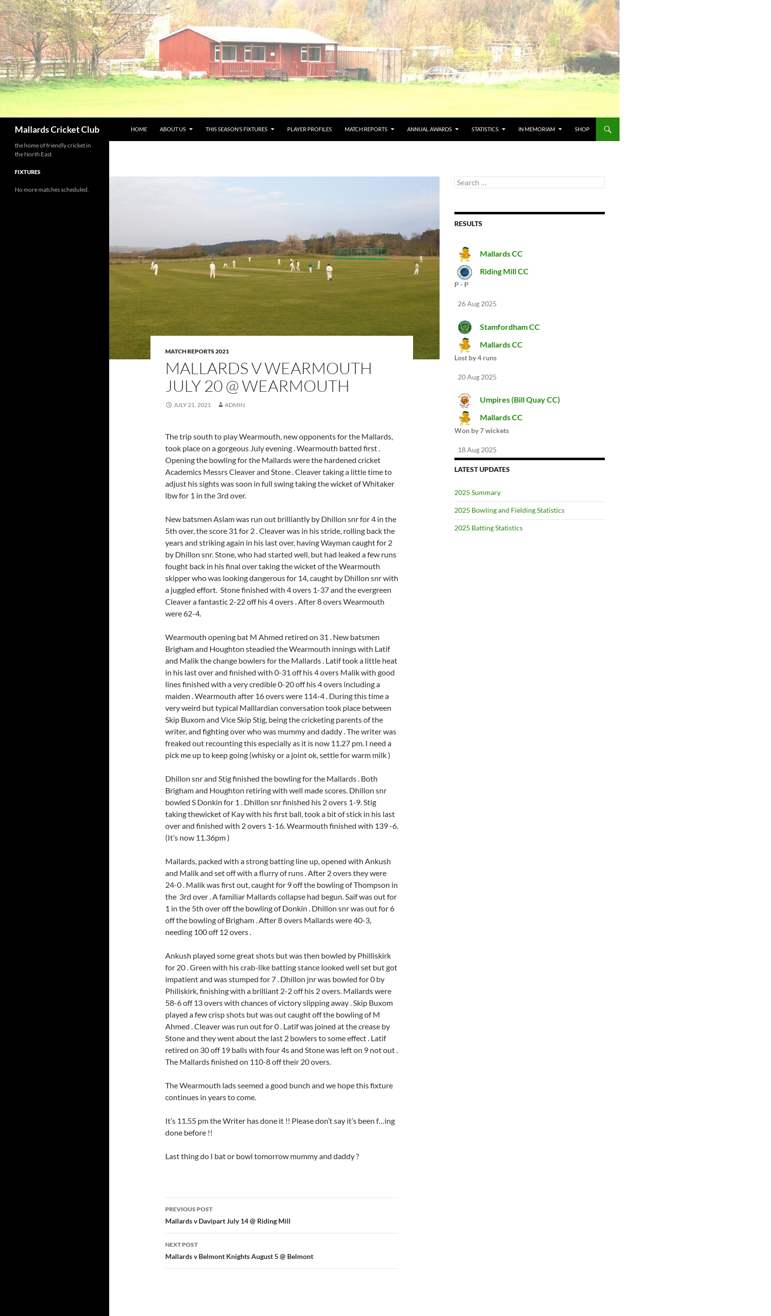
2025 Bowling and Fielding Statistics (509, 510)
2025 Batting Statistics (488, 528)
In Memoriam (536, 129)
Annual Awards (429, 129)
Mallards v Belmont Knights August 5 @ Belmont (281, 1249)
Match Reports (366, 129)
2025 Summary (477, 492)
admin (235, 405)
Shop (582, 129)
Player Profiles (309, 129)
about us (173, 129)
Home (139, 129)
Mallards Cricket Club (57, 129)
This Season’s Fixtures (236, 129)
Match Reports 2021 (197, 351)
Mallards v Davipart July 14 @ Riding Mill (281, 1214)
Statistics (485, 129)
